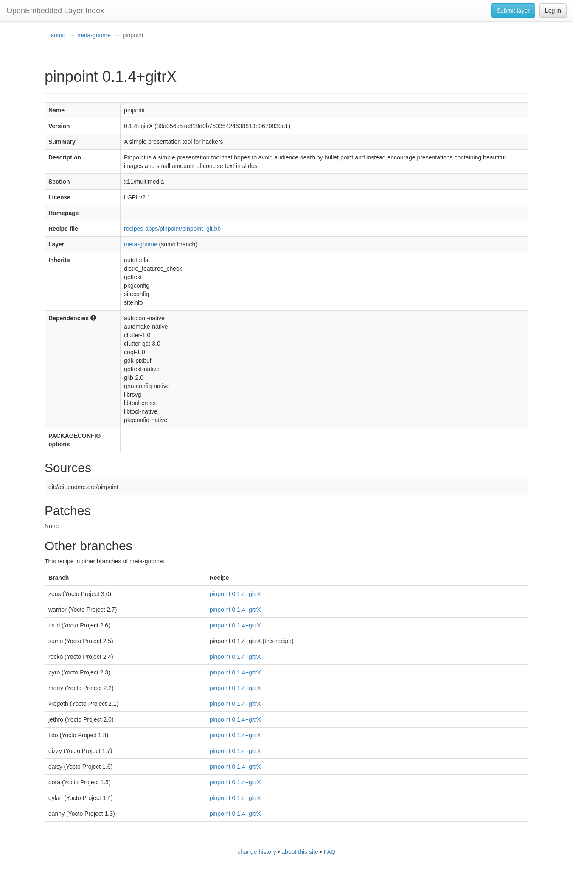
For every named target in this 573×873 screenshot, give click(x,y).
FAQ (329, 851)
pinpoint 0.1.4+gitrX (235, 593)
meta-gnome (94, 35)
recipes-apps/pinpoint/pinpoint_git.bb (172, 228)
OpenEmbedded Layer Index (55, 10)
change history (257, 851)
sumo (58, 35)
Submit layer (513, 10)
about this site (299, 851)
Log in (553, 10)
